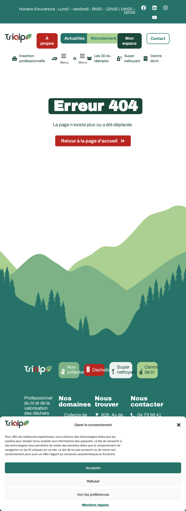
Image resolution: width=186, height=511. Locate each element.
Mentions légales (95, 505)
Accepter (93, 468)
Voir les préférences (93, 494)
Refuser (93, 481)
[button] (178, 424)
